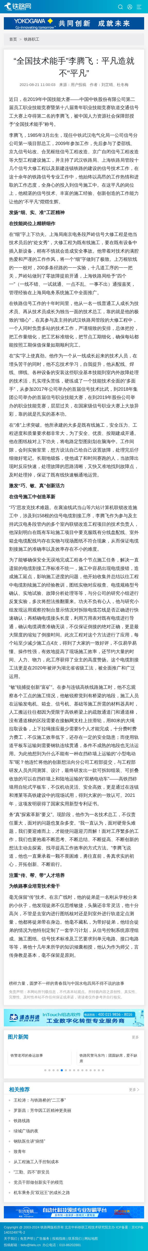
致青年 (20, 1151)
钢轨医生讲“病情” (29, 1141)
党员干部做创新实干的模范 (38, 1182)
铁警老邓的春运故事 (27, 1055)
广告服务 (42, 1238)
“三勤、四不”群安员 (31, 1172)
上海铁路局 (113, 160)
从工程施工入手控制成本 (36, 1162)
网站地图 (91, 1238)
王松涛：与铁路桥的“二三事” (40, 1100)
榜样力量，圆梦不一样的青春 (36, 983)
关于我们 (10, 1238)
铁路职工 (31, 39)
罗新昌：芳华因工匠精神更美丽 (42, 1110)
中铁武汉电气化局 (91, 135)
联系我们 (75, 1238)
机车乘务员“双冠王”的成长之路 (42, 1192)
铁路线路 (22, 1121)
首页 (13, 39)
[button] (45, 1070)
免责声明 (26, 1238)
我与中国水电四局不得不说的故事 (93, 983)
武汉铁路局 (85, 160)
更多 (135, 1037)
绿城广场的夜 (26, 1131)
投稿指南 (59, 1238)
